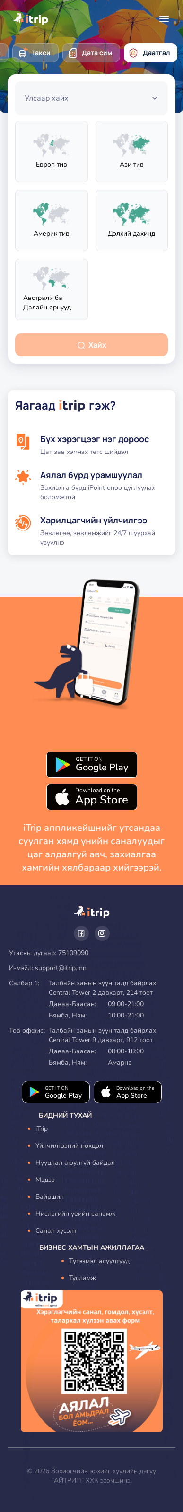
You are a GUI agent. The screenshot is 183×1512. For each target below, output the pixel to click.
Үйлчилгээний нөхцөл (69, 1145)
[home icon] (30, 19)
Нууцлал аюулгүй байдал (75, 1162)
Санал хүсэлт (56, 1230)
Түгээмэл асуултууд (99, 1260)
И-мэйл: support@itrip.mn (48, 968)
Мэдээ (45, 1179)
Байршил (49, 1196)
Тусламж (82, 1277)
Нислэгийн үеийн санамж (75, 1213)
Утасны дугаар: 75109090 (48, 952)
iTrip (41, 1128)
